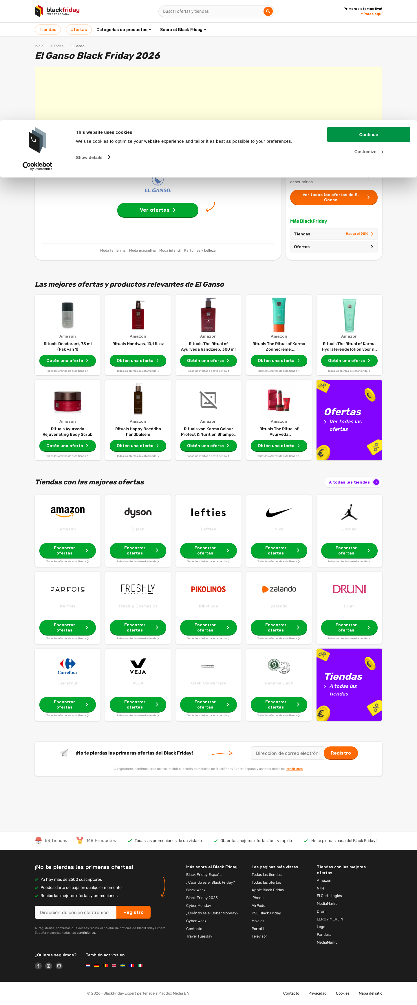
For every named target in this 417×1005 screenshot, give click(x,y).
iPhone (258, 898)
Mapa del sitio (370, 993)
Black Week (196, 890)
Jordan (349, 529)
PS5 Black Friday (266, 913)
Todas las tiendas (267, 874)
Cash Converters (208, 683)
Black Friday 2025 (202, 898)
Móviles (258, 921)
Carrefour (67, 683)
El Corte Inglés (329, 896)
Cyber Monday (198, 905)
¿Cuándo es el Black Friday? (210, 882)
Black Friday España (204, 874)
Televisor (259, 936)
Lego (321, 927)
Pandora (324, 934)
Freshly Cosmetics (138, 606)
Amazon (67, 529)
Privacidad (317, 993)
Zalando (279, 606)
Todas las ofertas (266, 882)
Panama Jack (279, 683)
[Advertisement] (208, 107)
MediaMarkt (327, 903)
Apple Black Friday (268, 890)
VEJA (138, 683)
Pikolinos (208, 606)
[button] (56, 993)
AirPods (258, 905)
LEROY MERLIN (330, 919)
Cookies (343, 993)
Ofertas (334, 246)
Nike (279, 529)
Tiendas (334, 234)
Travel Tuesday (199, 936)
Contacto (194, 929)
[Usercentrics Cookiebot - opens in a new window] (37, 46)
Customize (368, 31)
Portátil (258, 929)
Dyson (138, 529)
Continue (368, 14)
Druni (349, 606)
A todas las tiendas (354, 482)
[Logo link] (40, 966)
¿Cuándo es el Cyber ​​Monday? (212, 913)
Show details (89, 36)
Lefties (208, 529)
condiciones (294, 769)
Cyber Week (196, 921)
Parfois (67, 606)
